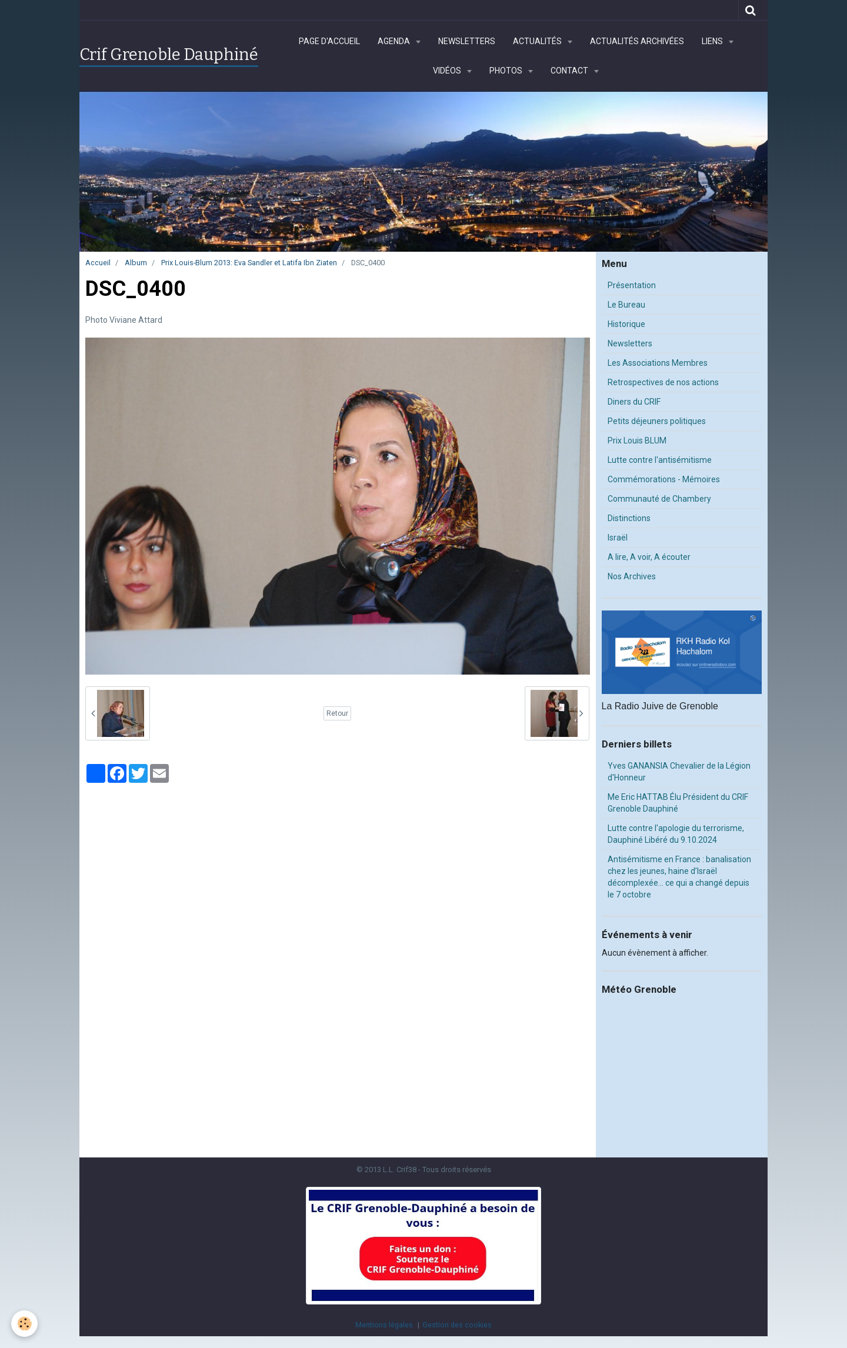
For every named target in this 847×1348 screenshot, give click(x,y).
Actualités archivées (637, 41)
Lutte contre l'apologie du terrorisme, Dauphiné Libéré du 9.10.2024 (676, 834)
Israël (618, 537)
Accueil (98, 262)
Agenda (395, 41)
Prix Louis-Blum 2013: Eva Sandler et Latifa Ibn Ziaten (249, 262)
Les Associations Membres (658, 363)
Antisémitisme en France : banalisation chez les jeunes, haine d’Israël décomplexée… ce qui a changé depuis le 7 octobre (679, 877)
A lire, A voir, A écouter (649, 557)
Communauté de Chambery (659, 498)
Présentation (632, 285)
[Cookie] (25, 1323)
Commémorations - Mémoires (664, 479)
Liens (713, 41)
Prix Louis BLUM (637, 440)
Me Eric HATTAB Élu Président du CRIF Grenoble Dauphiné (678, 802)
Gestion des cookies (457, 1324)
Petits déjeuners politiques (657, 421)
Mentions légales (384, 1324)
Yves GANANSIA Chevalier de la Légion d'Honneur (679, 771)
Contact (570, 70)
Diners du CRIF (634, 401)
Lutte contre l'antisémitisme (660, 460)
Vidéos (448, 70)
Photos (506, 70)
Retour (337, 713)
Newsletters (466, 41)
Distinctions (629, 518)
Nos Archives (632, 576)
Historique (626, 324)
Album (136, 262)
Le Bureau (626, 304)
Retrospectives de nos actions (663, 382)
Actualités (538, 41)
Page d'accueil (329, 41)
